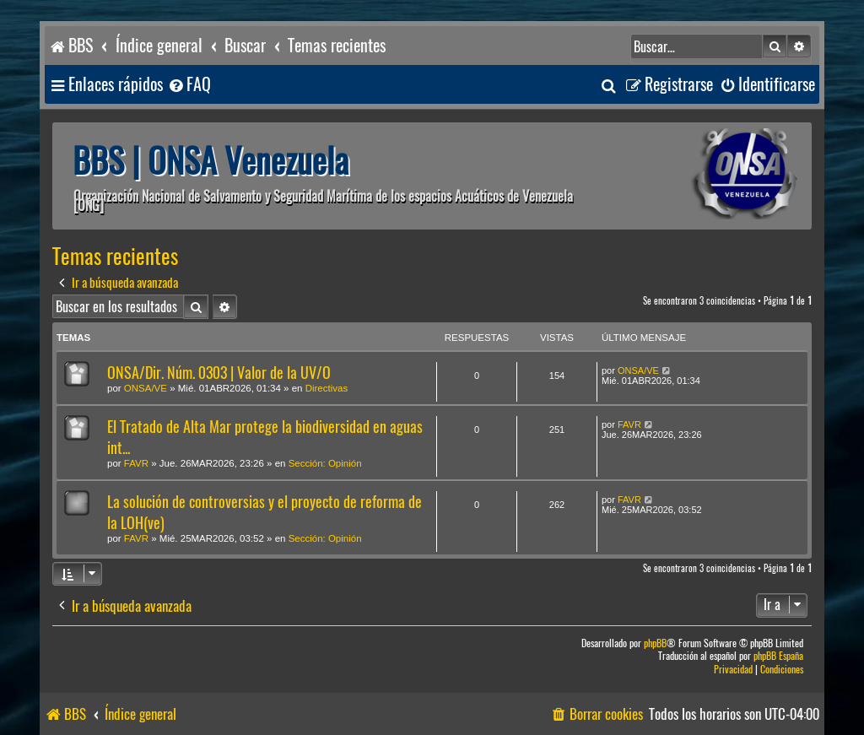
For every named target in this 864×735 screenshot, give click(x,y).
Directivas (326, 388)
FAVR (136, 463)
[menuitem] (189, 85)
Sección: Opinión (325, 463)
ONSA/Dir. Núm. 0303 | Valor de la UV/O (219, 372)
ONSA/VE (145, 388)
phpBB (655, 643)
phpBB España (778, 656)
